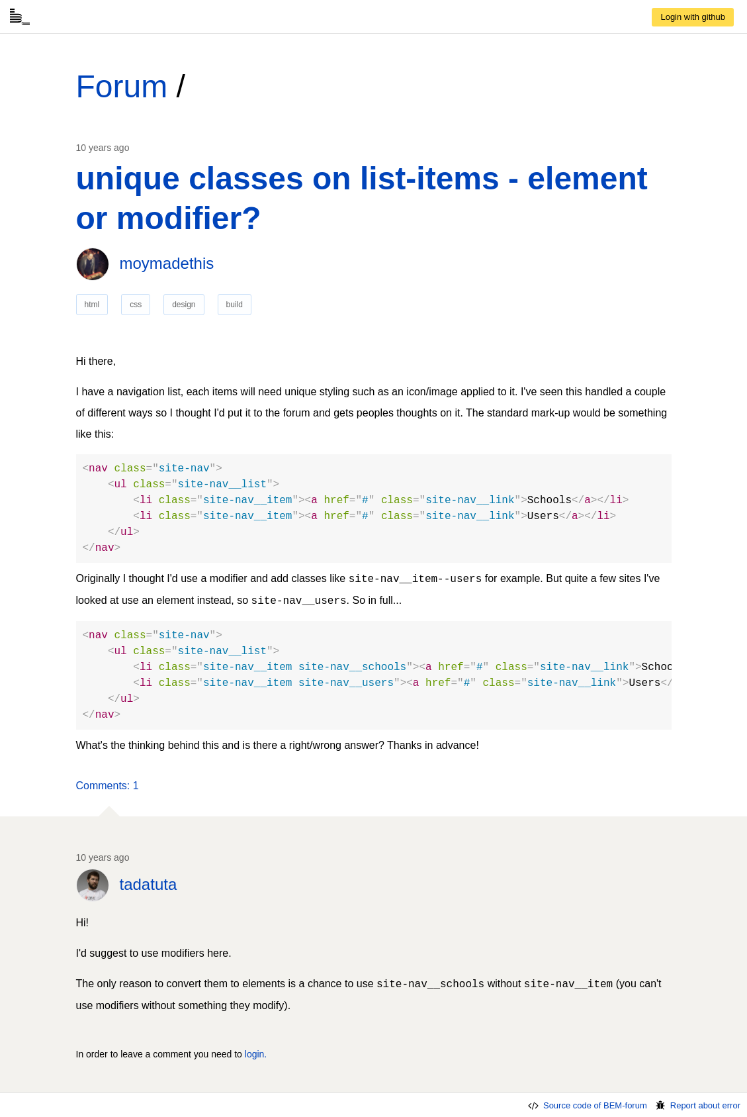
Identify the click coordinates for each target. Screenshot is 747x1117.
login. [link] (256, 1054)
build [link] (234, 304)
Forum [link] (122, 86)
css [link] (136, 304)
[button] (107, 786)
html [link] (92, 304)
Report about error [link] (697, 1105)
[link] (693, 17)
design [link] (183, 304)
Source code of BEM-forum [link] (587, 1105)
